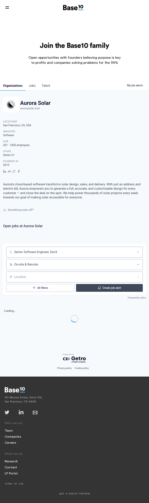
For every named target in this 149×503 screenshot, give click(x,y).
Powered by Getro (137, 297)
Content (11, 467)
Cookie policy (82, 368)
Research (11, 461)
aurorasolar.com (30, 108)
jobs (32, 86)
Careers (10, 442)
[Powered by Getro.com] (74, 358)
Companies (13, 436)
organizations (13, 86)
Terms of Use (14, 483)
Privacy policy (64, 368)
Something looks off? (18, 209)
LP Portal (11, 473)
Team (9, 430)
